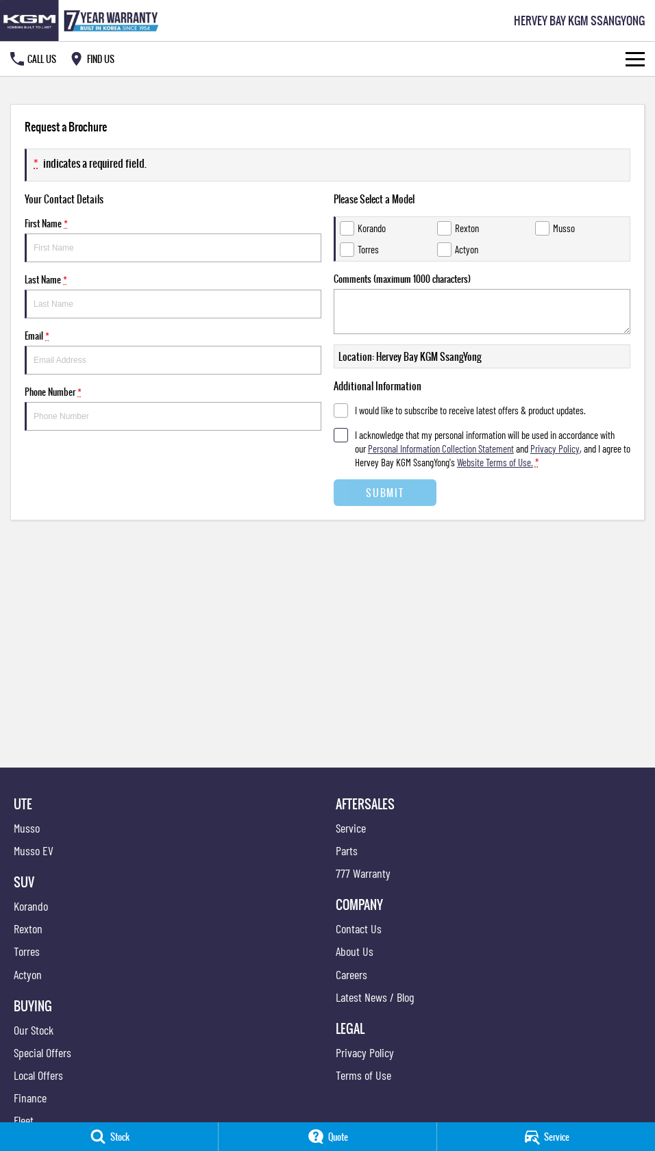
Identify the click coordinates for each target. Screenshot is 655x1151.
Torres (27, 951)
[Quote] (327, 1136)
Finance (30, 1097)
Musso (27, 827)
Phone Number (173, 408)
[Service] (546, 1136)
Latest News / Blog (375, 996)
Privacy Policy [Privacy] (555, 448)
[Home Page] (82, 20)
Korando (31, 905)
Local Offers (38, 1075)
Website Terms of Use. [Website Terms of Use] (495, 462)
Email (173, 352)
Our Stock (33, 1029)
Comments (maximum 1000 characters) (482, 303)
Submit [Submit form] (385, 492)
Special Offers (42, 1052)
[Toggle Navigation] (635, 59)
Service (351, 827)
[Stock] (109, 1136)
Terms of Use (363, 1075)
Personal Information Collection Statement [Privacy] (441, 448)
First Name (173, 239)
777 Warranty (363, 873)
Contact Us (359, 928)
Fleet (24, 1120)
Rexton (28, 928)
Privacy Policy (365, 1052)
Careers (351, 974)
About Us (354, 951)
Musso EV (33, 850)
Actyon (28, 974)
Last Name (173, 295)
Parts (347, 850)
